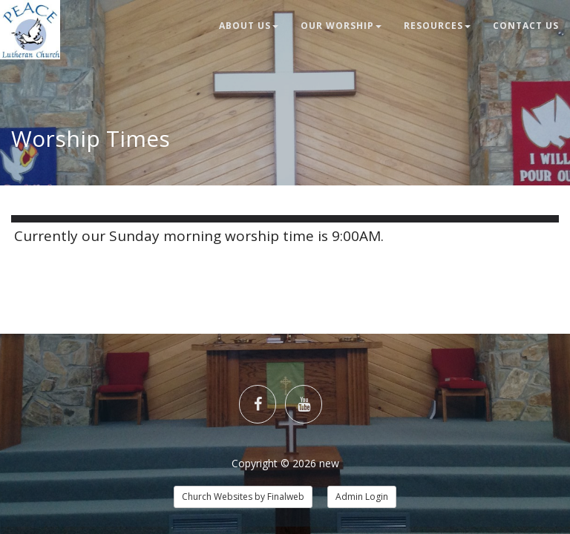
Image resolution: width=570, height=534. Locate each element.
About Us (248, 25)
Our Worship (341, 25)
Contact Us (526, 25)
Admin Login (361, 496)
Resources (437, 25)
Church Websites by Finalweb (243, 496)
